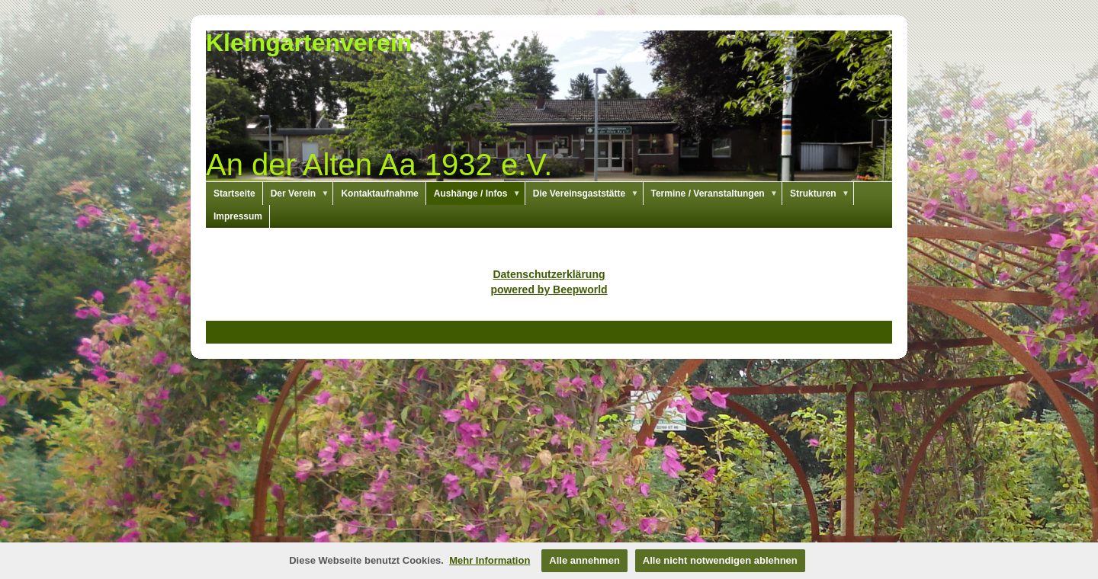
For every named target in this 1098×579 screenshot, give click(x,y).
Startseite (234, 193)
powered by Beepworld (548, 289)
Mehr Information (489, 560)
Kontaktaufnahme (379, 193)
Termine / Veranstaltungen (717, 193)
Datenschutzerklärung (549, 274)
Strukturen (822, 193)
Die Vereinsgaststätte (588, 193)
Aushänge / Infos (479, 193)
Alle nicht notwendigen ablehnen (720, 560)
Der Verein (302, 193)
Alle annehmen (584, 560)
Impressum (238, 216)
